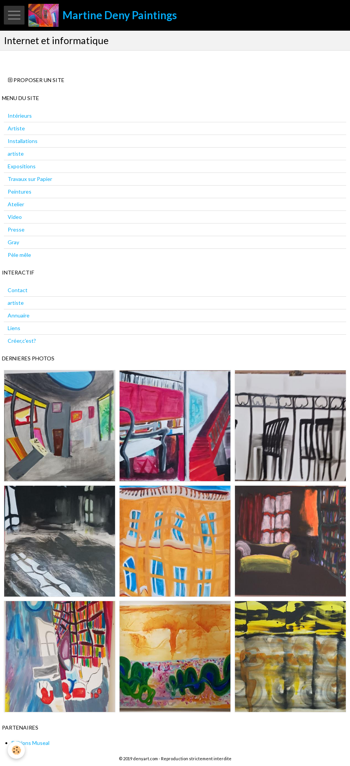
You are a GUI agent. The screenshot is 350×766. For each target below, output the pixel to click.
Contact (18, 290)
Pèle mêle (19, 254)
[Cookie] (16, 750)
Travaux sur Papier (30, 179)
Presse (16, 229)
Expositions (22, 166)
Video (15, 217)
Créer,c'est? (22, 340)
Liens (14, 328)
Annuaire (19, 315)
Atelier (16, 204)
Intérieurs (20, 115)
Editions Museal (30, 743)
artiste (16, 153)
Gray (13, 242)
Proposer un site (36, 80)
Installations (23, 141)
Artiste (16, 128)
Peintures (19, 191)
